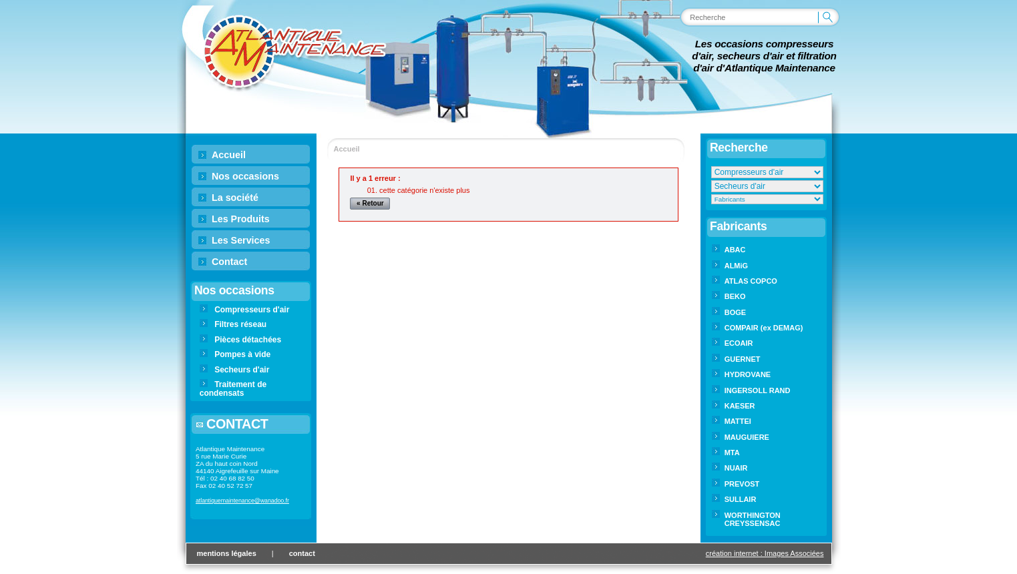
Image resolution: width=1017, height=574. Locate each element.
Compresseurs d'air (251, 309)
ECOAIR (739, 343)
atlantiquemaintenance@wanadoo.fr (242, 500)
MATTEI (738, 421)
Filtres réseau (240, 324)
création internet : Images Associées (765, 553)
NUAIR (736, 468)
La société (235, 197)
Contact (229, 261)
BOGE (735, 312)
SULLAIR (741, 499)
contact (302, 553)
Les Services (241, 240)
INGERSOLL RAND (758, 390)
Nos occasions (245, 176)
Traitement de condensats (233, 389)
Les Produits (241, 219)
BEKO (735, 296)
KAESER (740, 406)
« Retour (370, 203)
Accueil (229, 155)
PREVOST (742, 484)
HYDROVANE (748, 374)
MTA (732, 453)
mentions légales (226, 553)
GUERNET (743, 359)
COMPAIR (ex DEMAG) (764, 328)
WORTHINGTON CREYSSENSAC (753, 519)
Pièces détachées (247, 339)
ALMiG (736, 266)
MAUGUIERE (747, 437)
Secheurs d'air (241, 369)
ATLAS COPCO (751, 281)
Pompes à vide (242, 354)
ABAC (735, 250)
